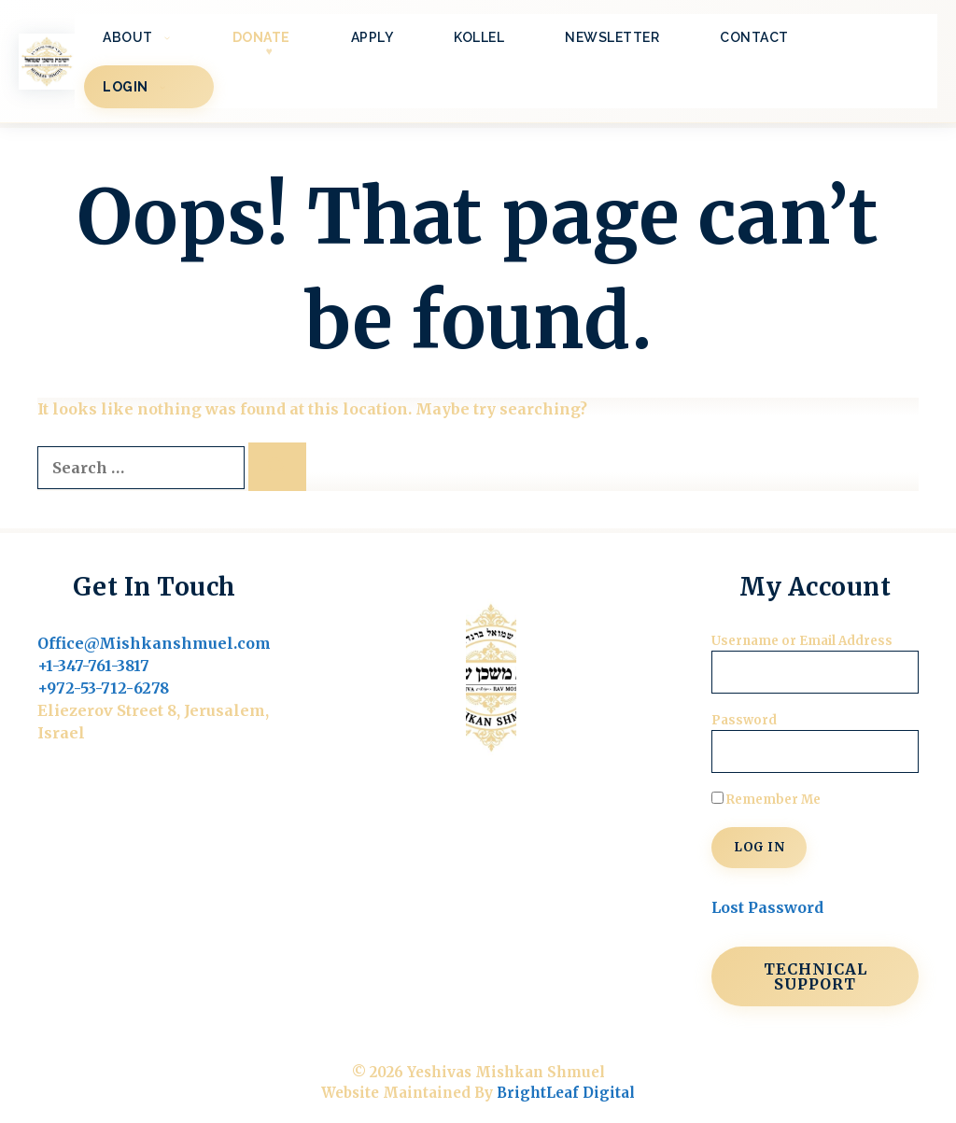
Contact (754, 37)
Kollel (479, 37)
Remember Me (766, 799)
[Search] (277, 466)
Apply (372, 37)
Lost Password (767, 907)
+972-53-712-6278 (103, 688)
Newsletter (612, 37)
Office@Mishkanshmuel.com (154, 643)
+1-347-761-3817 (93, 665)
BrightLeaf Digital (566, 1093)
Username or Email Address (802, 641)
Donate (261, 37)
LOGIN (149, 87)
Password (744, 720)
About (151, 37)
